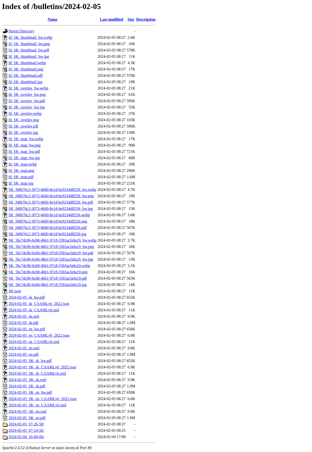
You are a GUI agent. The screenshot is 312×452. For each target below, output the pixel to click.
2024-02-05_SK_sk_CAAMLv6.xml (37, 373)
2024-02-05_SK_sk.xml (27, 380)
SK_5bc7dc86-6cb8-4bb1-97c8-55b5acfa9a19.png (48, 272)
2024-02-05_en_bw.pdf (27, 329)
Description (146, 19)
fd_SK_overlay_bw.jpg (27, 107)
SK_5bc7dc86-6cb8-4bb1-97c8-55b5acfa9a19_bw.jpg (51, 259)
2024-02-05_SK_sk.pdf (27, 386)
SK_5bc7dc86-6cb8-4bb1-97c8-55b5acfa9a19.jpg (48, 285)
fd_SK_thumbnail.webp (27, 63)
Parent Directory (21, 31)
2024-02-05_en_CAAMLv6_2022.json (39, 335)
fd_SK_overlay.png (24, 120)
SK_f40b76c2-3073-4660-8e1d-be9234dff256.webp (49, 215)
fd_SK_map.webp (23, 164)
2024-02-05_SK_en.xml (27, 411)
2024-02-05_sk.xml (24, 316)
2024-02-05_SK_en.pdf (27, 418)
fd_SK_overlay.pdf (23, 126)
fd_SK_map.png (21, 170)
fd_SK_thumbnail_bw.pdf (29, 50)
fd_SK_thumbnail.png (26, 69)
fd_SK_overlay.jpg (23, 132)
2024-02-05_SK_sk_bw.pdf (30, 361)
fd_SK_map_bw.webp (26, 139)
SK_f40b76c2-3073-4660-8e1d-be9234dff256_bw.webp (52, 189)
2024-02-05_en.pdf (24, 354)
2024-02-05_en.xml (24, 348)
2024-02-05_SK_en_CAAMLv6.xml (37, 405)
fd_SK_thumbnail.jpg (25, 82)
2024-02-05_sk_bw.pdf (27, 297)
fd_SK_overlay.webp (25, 113)
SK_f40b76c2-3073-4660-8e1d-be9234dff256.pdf (48, 228)
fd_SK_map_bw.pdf (24, 151)
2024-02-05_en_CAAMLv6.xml (34, 342)
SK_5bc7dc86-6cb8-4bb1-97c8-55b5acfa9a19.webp (49, 266)
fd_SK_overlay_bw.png (27, 94)
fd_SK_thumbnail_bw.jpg (29, 56)
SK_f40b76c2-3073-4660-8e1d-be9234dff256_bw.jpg (51, 208)
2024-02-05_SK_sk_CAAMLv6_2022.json (42, 367)
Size (130, 19)
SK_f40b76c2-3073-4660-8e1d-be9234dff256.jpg (47, 234)
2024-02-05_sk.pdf (23, 323)
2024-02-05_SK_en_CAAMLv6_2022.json (43, 399)
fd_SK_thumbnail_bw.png (29, 44)
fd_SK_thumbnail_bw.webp (30, 37)
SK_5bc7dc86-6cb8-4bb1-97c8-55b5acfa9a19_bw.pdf (51, 253)
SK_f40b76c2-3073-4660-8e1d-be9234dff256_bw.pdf (51, 202)
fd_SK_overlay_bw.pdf (27, 101)
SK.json (15, 291)
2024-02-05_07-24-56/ (26, 430)
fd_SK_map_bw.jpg (24, 158)
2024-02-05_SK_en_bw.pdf (30, 392)
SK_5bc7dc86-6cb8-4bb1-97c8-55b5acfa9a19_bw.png (51, 247)
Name (53, 19)
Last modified (111, 19)
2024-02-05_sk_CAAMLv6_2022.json (39, 304)
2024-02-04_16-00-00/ (26, 437)
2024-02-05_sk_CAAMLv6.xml (34, 310)
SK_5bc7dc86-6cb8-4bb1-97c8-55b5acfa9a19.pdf (48, 278)
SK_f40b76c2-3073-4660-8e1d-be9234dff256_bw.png (51, 196)
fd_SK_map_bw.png (25, 145)
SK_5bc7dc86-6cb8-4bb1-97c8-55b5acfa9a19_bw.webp (53, 240)
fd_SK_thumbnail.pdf (26, 75)
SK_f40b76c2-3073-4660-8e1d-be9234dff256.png (48, 221)
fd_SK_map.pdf (21, 177)
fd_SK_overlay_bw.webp (28, 88)
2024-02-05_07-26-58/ (26, 424)
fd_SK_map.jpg (21, 183)
